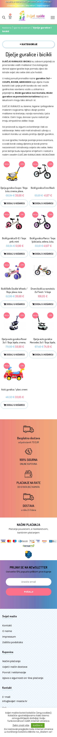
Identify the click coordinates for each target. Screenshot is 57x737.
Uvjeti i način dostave (14, 667)
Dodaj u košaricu (14, 203)
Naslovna (6, 28)
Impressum (9, 636)
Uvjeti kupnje (43, 5)
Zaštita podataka (12, 642)
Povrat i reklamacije (14, 672)
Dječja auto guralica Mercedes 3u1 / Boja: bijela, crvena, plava (42, 342)
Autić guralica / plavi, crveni (14, 389)
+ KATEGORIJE (28, 44)
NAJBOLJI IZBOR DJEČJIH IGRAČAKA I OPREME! (28, 1)
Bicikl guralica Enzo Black (43, 187)
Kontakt (21, 5)
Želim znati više (21, 725)
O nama (11, 5)
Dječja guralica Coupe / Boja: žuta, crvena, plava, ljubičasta (14, 191)
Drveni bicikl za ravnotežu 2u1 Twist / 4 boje (43, 290)
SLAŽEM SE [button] (38, 725)
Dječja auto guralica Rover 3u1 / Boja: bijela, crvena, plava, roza (14, 342)
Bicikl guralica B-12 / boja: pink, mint (14, 240)
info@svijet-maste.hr (14, 701)
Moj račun (31, 5)
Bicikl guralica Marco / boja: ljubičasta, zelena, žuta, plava (43, 241)
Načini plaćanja (11, 661)
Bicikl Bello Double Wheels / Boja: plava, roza (14, 290)
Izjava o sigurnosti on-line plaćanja (22, 678)
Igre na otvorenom (22, 28)
